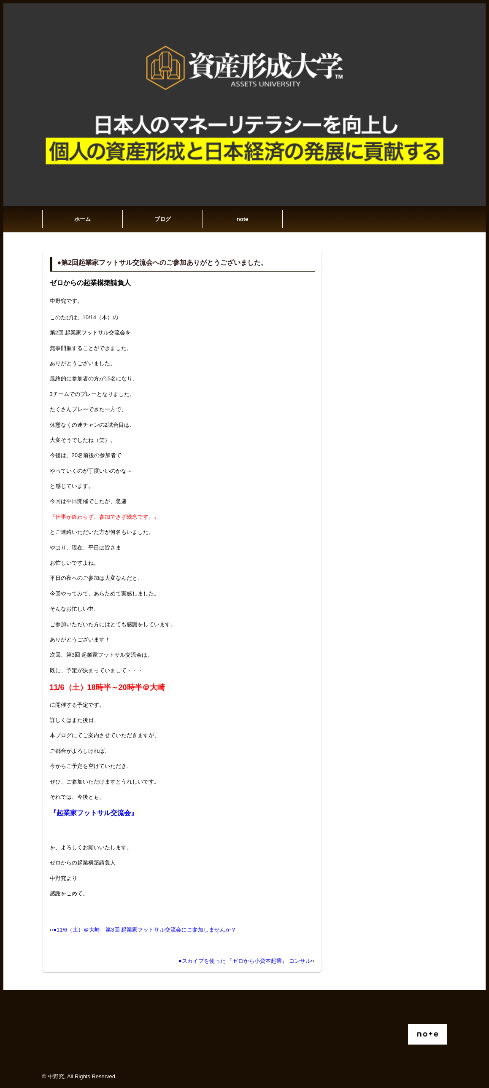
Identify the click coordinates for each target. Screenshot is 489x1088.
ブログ (162, 219)
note (242, 219)
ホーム (82, 219)
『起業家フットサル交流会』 (94, 812)
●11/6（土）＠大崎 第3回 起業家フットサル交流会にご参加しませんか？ (144, 929)
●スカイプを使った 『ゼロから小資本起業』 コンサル (244, 961)
